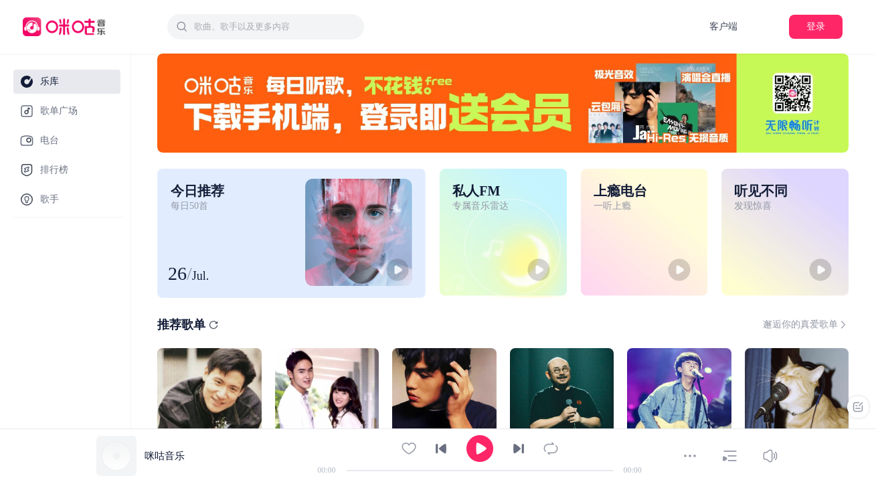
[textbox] (275, 27)
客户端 (723, 26)
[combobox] (265, 26)
